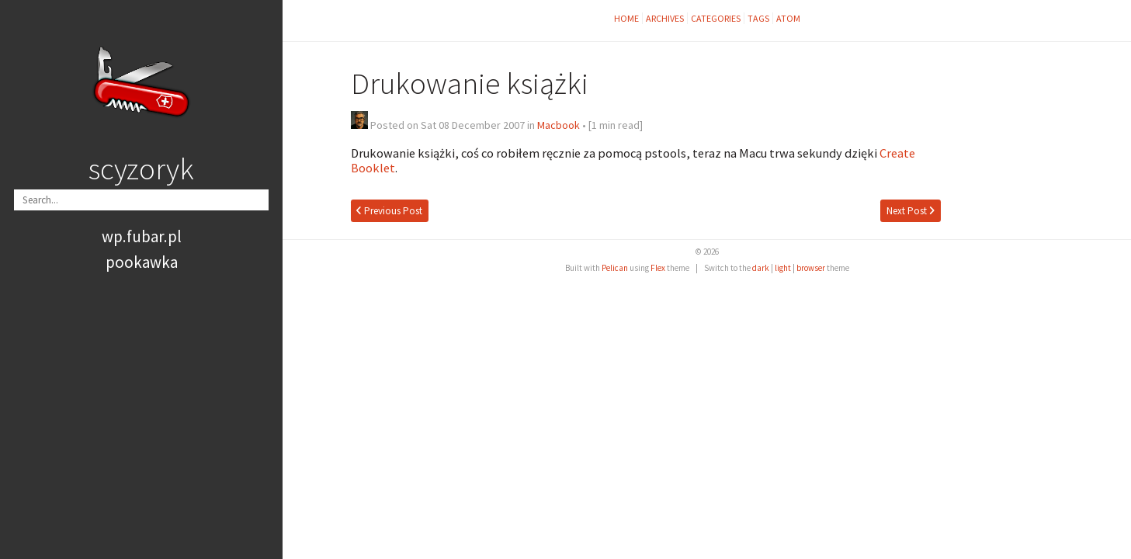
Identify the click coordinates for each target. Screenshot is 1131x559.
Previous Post (389, 210)
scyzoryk (141, 168)
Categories (716, 18)
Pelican (615, 267)
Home (626, 18)
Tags (758, 18)
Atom (788, 18)
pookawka (142, 262)
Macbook (558, 125)
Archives (665, 18)
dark (760, 267)
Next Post (910, 210)
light (783, 267)
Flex (657, 267)
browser (810, 267)
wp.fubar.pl (142, 236)
